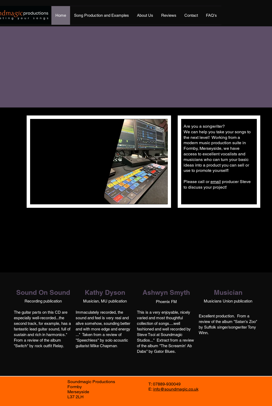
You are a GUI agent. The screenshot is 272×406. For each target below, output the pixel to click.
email (215, 181)
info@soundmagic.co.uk (175, 389)
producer (230, 181)
